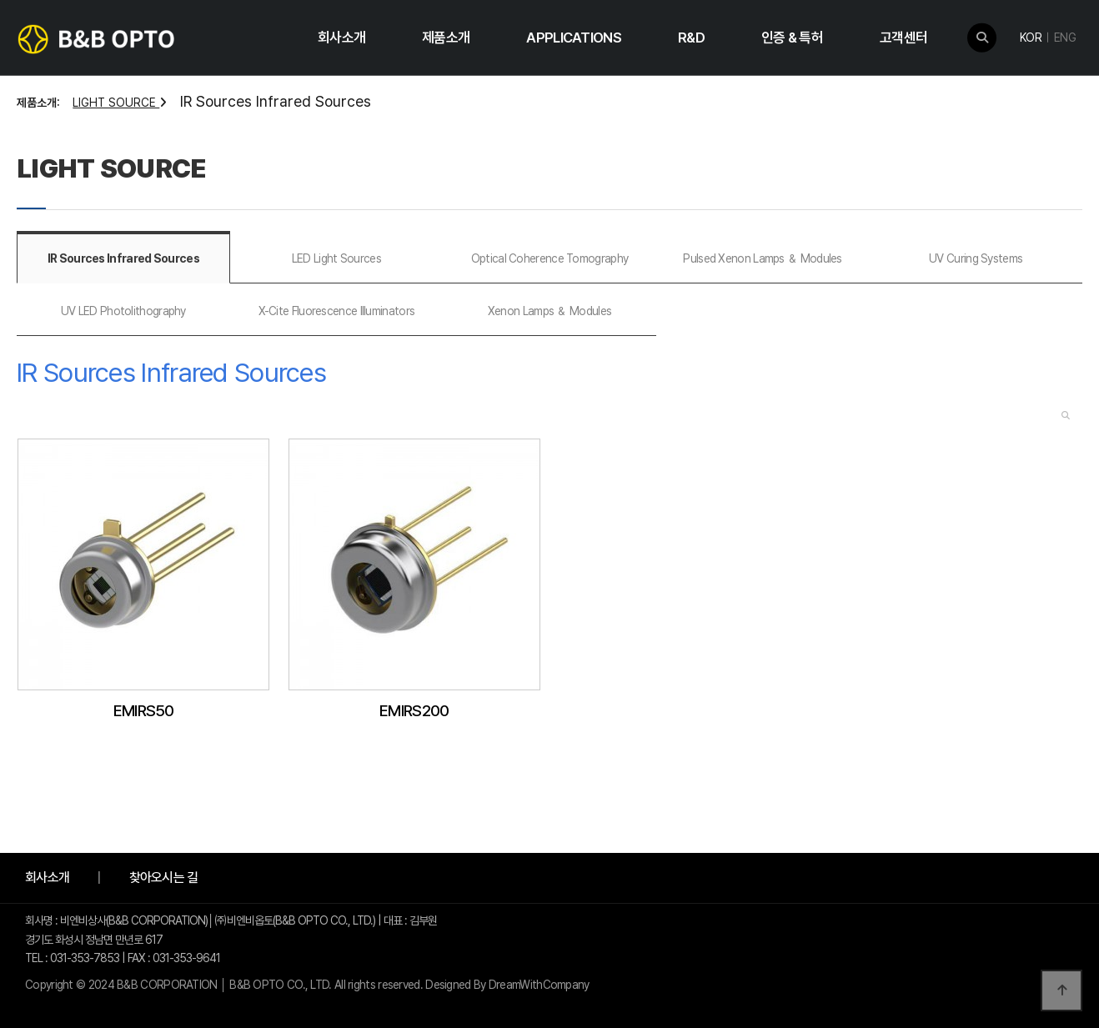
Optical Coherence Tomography (549, 258)
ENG (1065, 37)
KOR (1030, 37)
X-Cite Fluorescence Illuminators (336, 311)
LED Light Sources (336, 258)
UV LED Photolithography (123, 311)
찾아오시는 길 (163, 877)
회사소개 (47, 877)
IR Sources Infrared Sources (123, 258)
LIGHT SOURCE (120, 102)
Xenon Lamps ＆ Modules (549, 311)
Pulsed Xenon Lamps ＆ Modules (762, 258)
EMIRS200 (414, 710)
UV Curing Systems (975, 258)
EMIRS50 (143, 710)
